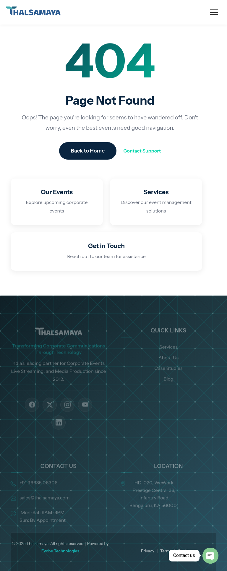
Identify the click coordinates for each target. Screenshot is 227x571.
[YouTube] (85, 413)
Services (168, 355)
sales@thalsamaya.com (45, 506)
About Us (168, 366)
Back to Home (88, 150)
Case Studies (168, 376)
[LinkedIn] (58, 431)
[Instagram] (67, 413)
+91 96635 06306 (39, 491)
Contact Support (142, 151)
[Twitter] (50, 413)
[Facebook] (32, 413)
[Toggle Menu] (214, 12)
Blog (168, 387)
